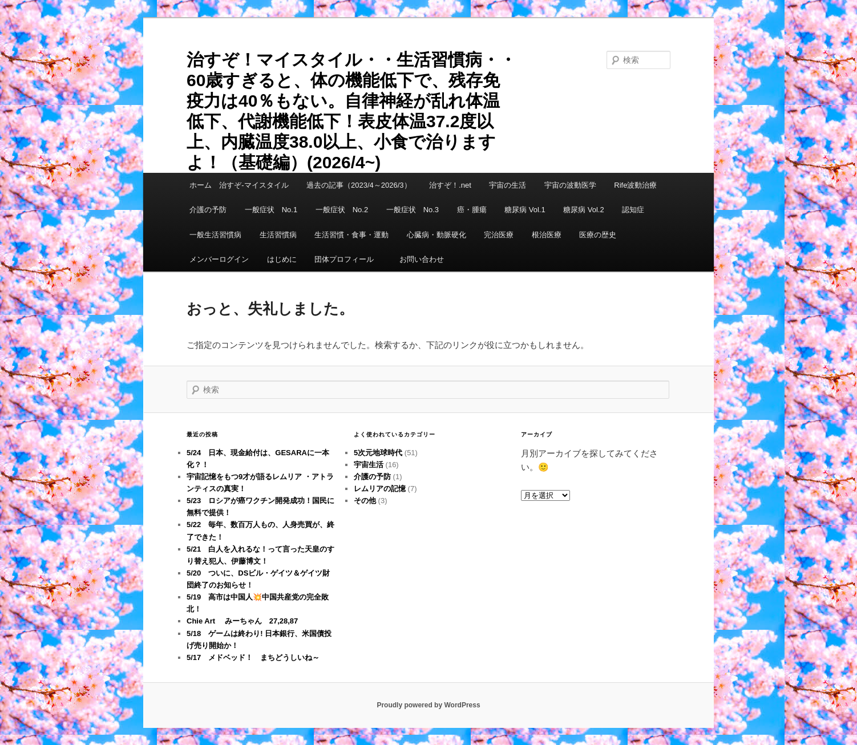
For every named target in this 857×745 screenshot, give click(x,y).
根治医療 (546, 234)
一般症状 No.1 (271, 209)
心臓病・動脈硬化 (436, 234)
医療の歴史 (597, 234)
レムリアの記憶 (380, 488)
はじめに (282, 259)
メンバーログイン (219, 259)
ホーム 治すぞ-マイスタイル (238, 185)
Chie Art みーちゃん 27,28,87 (242, 621)
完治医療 (499, 234)
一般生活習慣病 (215, 234)
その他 (365, 500)
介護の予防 (208, 209)
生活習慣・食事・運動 (351, 234)
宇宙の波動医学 (570, 185)
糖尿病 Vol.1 (524, 209)
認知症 (633, 209)
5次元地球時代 (378, 452)
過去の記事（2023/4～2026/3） (358, 185)
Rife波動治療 (635, 185)
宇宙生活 (368, 464)
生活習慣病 (278, 234)
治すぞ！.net (450, 185)
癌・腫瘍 (472, 209)
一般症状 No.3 (412, 209)
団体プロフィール (347, 259)
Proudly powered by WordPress (428, 705)
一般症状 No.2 (342, 209)
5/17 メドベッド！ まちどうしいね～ (253, 657)
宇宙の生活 (507, 185)
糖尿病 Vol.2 (583, 209)
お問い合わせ (421, 259)
